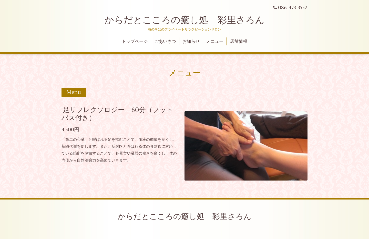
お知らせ (191, 41)
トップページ (135, 41)
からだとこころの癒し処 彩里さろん (184, 20)
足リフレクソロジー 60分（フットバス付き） (117, 114)
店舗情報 (238, 41)
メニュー (214, 41)
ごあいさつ (165, 41)
